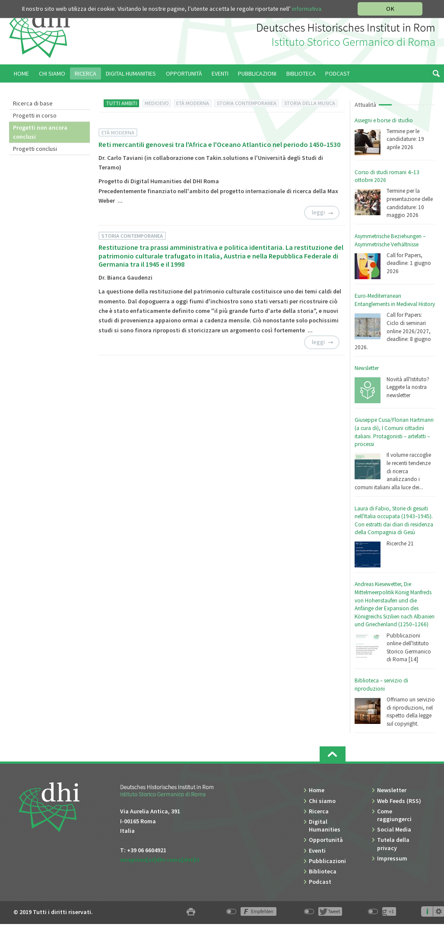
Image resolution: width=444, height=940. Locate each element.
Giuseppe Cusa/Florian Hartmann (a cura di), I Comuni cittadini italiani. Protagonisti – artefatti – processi (394, 432)
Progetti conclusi (35, 149)
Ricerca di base (33, 103)
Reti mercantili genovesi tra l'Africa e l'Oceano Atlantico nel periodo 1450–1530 (219, 144)
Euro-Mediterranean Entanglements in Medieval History (395, 300)
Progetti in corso (35, 115)
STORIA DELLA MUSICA (309, 103)
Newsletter (367, 368)
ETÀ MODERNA (192, 103)
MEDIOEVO (157, 103)
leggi (318, 212)
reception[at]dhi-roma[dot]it (160, 860)
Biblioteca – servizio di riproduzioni (381, 684)
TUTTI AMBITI (121, 103)
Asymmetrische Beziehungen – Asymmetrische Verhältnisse (390, 240)
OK (390, 9)
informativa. (307, 9)
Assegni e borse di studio (384, 120)
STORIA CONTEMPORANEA (246, 103)
